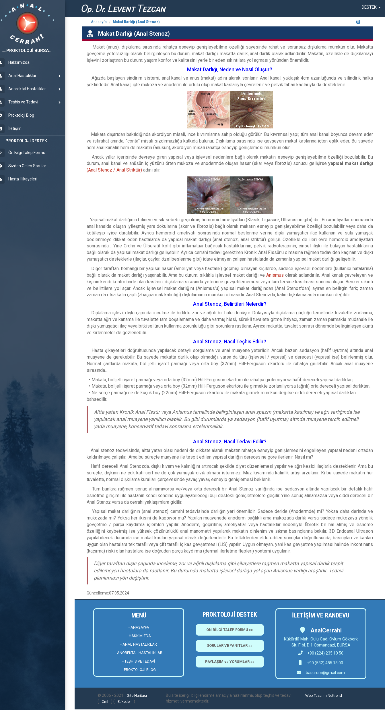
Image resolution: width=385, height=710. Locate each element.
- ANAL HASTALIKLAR (138, 644)
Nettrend (335, 695)
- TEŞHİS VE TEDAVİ (138, 661)
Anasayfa (99, 22)
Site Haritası (137, 695)
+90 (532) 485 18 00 (324, 663)
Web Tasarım (316, 695)
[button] (371, 7)
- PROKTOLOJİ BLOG (139, 669)
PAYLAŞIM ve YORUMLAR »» (229, 661)
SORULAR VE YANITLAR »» (229, 645)
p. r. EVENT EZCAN (122, 8)
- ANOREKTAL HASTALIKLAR (138, 653)
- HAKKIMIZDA (139, 636)
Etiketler (124, 701)
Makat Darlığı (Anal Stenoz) (136, 22)
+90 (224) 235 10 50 (320, 653)
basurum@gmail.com (325, 672)
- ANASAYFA (139, 627)
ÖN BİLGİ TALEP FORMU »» (229, 630)
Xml (105, 701)
